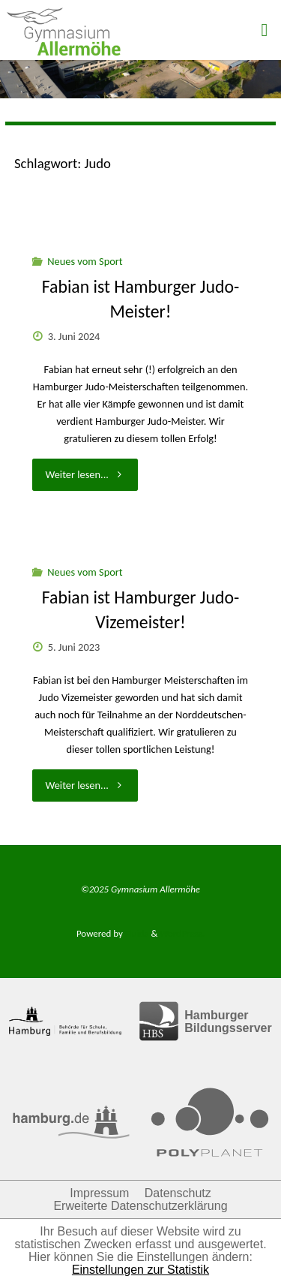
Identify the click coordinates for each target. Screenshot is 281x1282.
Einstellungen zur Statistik (140, 1269)
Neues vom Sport (84, 261)
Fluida (136, 933)
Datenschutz (178, 1193)
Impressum (99, 1193)
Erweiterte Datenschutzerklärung (140, 1205)
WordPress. (182, 933)
